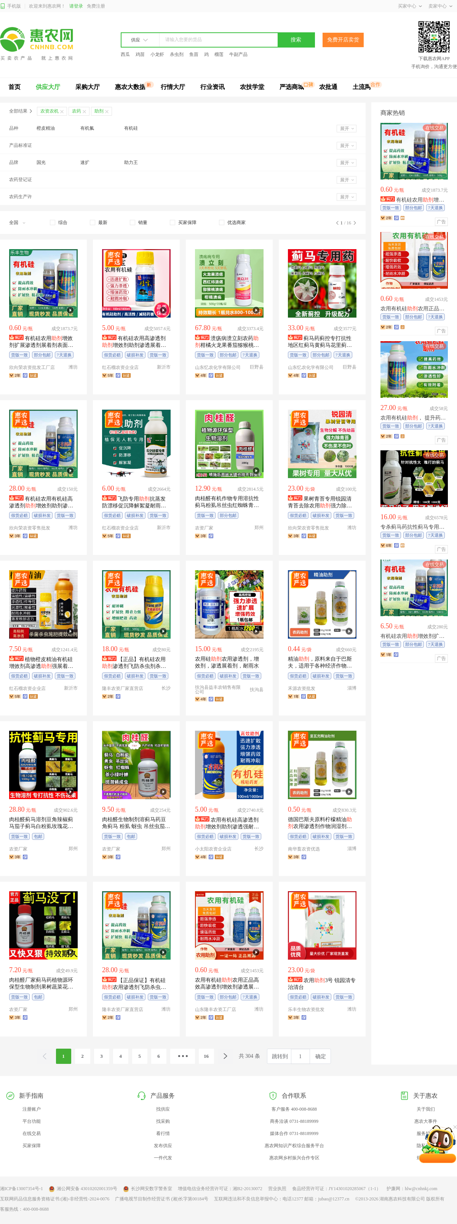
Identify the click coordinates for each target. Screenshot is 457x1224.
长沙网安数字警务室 (147, 1189)
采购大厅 (87, 87)
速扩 (84, 162)
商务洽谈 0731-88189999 (294, 1121)
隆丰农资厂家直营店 (122, 688)
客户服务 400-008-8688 (294, 1109)
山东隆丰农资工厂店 (215, 1009)
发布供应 (163, 1145)
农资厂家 (204, 528)
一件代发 (163, 1157)
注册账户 (31, 1109)
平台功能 (31, 1121)
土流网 (362, 87)
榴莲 (219, 54)
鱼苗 (193, 54)
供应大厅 (48, 87)
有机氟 (87, 128)
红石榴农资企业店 (120, 367)
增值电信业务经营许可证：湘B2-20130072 (220, 1188)
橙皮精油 (46, 128)
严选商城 (292, 87)
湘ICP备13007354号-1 (21, 1188)
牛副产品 (238, 54)
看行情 (163, 1133)
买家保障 (31, 1145)
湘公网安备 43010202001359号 (83, 1189)
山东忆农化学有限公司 (218, 367)
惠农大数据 (130, 87)
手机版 (10, 6)
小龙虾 (157, 54)
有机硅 (131, 128)
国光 (41, 162)
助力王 (131, 162)
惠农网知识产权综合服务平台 (294, 1145)
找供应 (163, 1109)
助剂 (99, 111)
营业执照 (277, 1188)
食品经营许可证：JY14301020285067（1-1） (336, 1188)
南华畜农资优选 (304, 849)
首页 (14, 87)
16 (206, 1056)
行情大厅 (173, 87)
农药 (76, 111)
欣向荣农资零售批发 (29, 528)
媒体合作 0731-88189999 (294, 1133)
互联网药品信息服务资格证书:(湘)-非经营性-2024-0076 (54, 1199)
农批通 (328, 87)
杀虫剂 (177, 54)
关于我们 (426, 1109)
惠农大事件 (425, 1121)
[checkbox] (58, 222)
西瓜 (125, 54)
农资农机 (49, 111)
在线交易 (31, 1133)
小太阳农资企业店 (213, 849)
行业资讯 (212, 87)
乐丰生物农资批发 (306, 1009)
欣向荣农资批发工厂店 (32, 367)
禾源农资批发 (301, 688)
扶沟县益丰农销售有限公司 (218, 690)
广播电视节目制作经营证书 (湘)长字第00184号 (161, 1199)
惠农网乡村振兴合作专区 (294, 1157)
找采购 (163, 1121)
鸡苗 (140, 54)
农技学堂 (252, 87)
